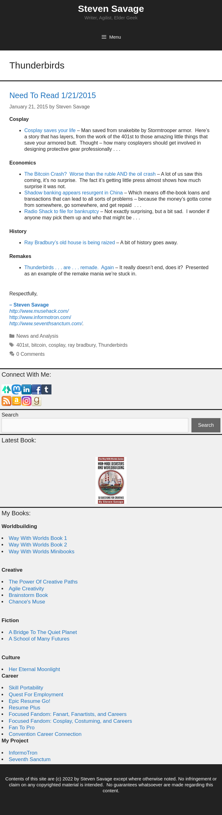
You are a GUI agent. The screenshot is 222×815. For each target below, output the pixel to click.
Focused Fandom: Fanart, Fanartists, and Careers (68, 714)
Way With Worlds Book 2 (38, 545)
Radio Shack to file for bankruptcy (61, 211)
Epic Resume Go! (29, 701)
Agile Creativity (26, 589)
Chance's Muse (27, 602)
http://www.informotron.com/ (40, 317)
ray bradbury (82, 345)
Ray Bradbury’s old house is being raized (69, 242)
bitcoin (38, 345)
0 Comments (31, 354)
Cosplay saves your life (50, 130)
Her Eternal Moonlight (34, 669)
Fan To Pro (22, 728)
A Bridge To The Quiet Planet (43, 632)
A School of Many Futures (39, 639)
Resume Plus (24, 708)
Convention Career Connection (45, 734)
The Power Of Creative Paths (43, 582)
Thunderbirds (113, 345)
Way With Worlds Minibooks (42, 552)
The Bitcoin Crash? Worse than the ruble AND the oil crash (90, 174)
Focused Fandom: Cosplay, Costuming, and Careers (70, 721)
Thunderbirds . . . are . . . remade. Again (69, 267)
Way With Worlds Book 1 (38, 538)
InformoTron (23, 753)
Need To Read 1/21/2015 (52, 95)
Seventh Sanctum (30, 759)
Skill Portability (26, 688)
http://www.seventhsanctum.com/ (45, 323)
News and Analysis (37, 336)
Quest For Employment (36, 695)
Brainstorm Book (28, 595)
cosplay (57, 345)
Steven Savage (111, 8)
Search (10, 415)
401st (23, 345)
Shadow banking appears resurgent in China (73, 192)
